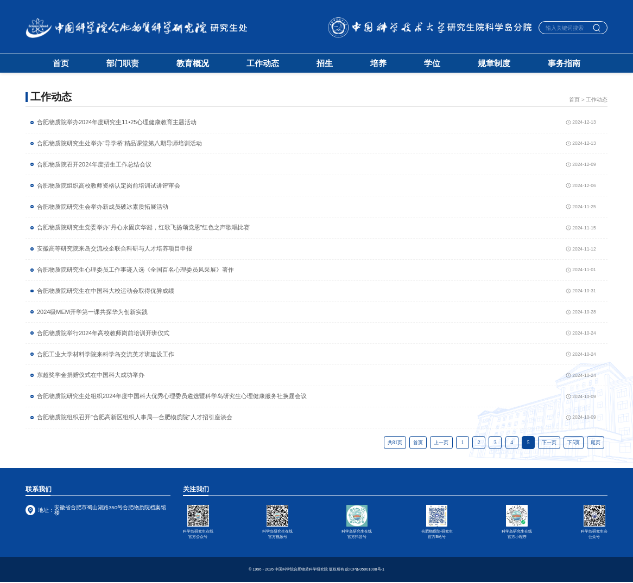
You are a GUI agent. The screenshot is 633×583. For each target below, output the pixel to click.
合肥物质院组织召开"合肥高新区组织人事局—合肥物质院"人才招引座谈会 (134, 417)
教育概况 (192, 64)
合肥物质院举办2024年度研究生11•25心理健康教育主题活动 (117, 122)
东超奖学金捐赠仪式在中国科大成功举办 (90, 375)
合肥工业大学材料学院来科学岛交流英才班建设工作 (105, 354)
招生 (324, 64)
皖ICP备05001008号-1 (364, 570)
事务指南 (564, 64)
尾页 (595, 442)
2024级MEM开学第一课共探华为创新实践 (92, 312)
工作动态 (262, 64)
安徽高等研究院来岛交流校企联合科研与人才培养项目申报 (114, 249)
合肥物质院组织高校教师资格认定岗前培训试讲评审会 (108, 186)
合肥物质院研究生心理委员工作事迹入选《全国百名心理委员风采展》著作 (135, 270)
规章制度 (494, 64)
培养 (378, 64)
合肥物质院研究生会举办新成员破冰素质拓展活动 (102, 207)
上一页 (441, 442)
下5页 (573, 442)
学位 (432, 64)
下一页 (549, 442)
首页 (61, 64)
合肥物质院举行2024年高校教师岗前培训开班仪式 (103, 333)
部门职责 (122, 64)
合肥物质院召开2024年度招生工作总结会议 (94, 165)
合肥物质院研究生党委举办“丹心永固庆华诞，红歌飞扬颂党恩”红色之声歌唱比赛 (143, 227)
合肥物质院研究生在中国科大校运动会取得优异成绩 (105, 291)
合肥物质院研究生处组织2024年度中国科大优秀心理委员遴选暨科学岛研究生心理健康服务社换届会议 (172, 396)
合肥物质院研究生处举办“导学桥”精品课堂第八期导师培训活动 (119, 143)
